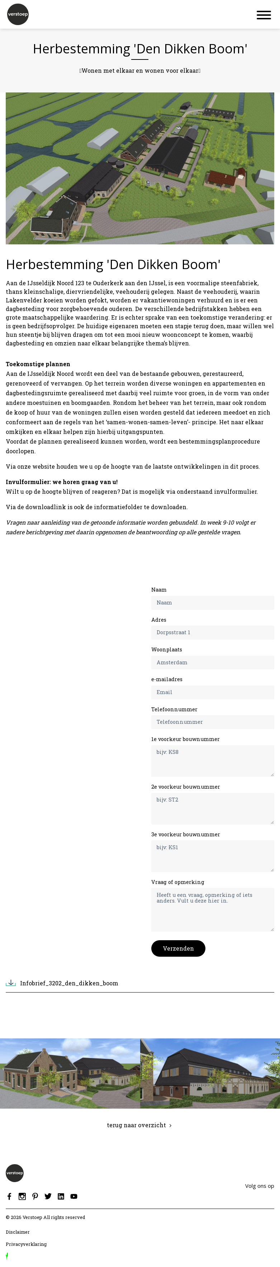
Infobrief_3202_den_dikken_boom (69, 983)
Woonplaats (166, 649)
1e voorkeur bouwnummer (185, 739)
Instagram (22, 1196)
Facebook (9, 1196)
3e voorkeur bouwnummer (185, 834)
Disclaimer (18, 1232)
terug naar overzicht (136, 1125)
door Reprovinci (7, 1257)
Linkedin (61, 1196)
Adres (158, 619)
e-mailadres (166, 679)
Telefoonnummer (174, 709)
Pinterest (35, 1196)
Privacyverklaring (26, 1244)
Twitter (48, 1196)
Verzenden (178, 948)
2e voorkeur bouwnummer (185, 786)
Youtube (73, 1196)
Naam (159, 589)
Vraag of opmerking (177, 882)
